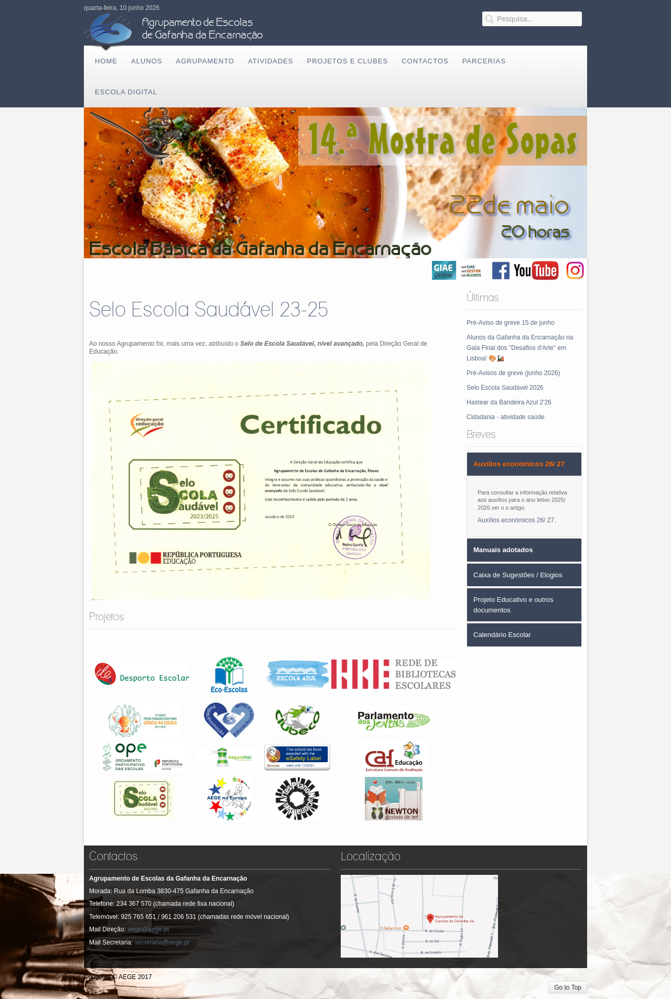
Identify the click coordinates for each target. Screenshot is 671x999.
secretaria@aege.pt (162, 942)
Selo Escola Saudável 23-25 (208, 310)
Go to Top (567, 987)
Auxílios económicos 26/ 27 (516, 520)
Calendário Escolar (502, 635)
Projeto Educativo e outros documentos (513, 605)
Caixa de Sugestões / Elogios (517, 575)
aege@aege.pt (148, 929)
